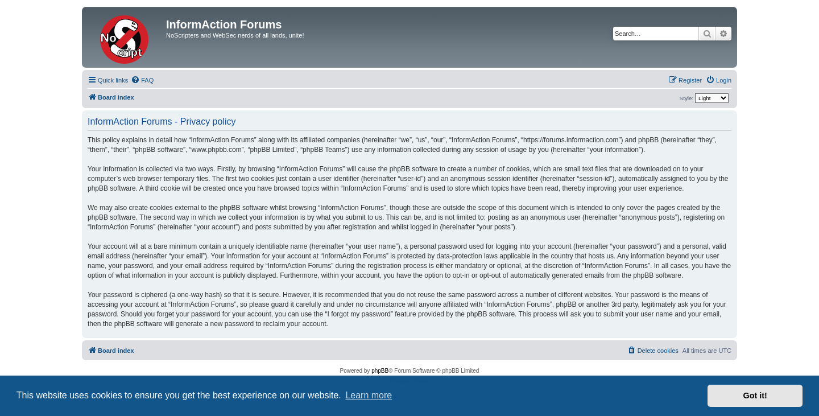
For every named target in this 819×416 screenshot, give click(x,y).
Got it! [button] (755, 395)
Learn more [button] (368, 395)
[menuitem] (142, 80)
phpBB (379, 371)
